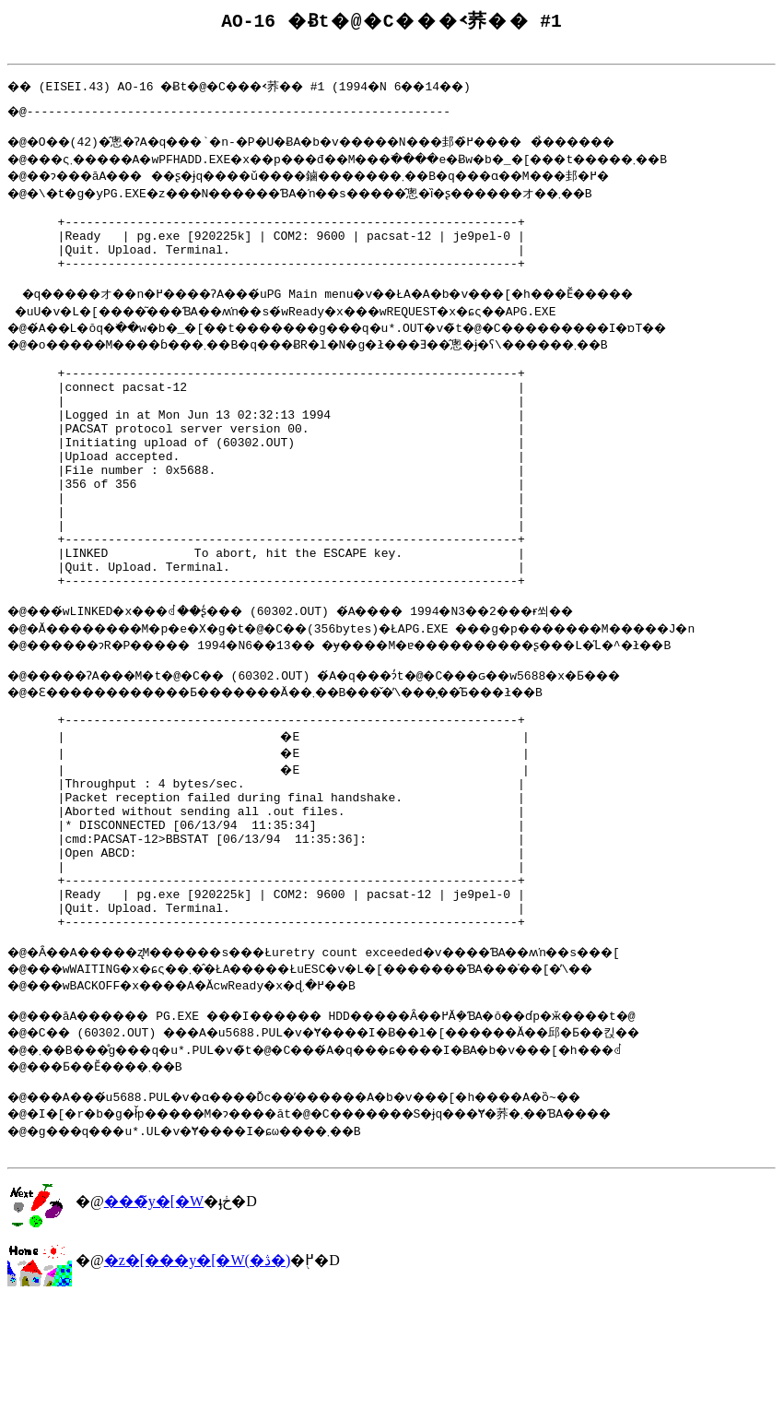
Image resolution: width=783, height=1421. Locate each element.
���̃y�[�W (154, 1320)
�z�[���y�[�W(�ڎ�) (197, 1379)
